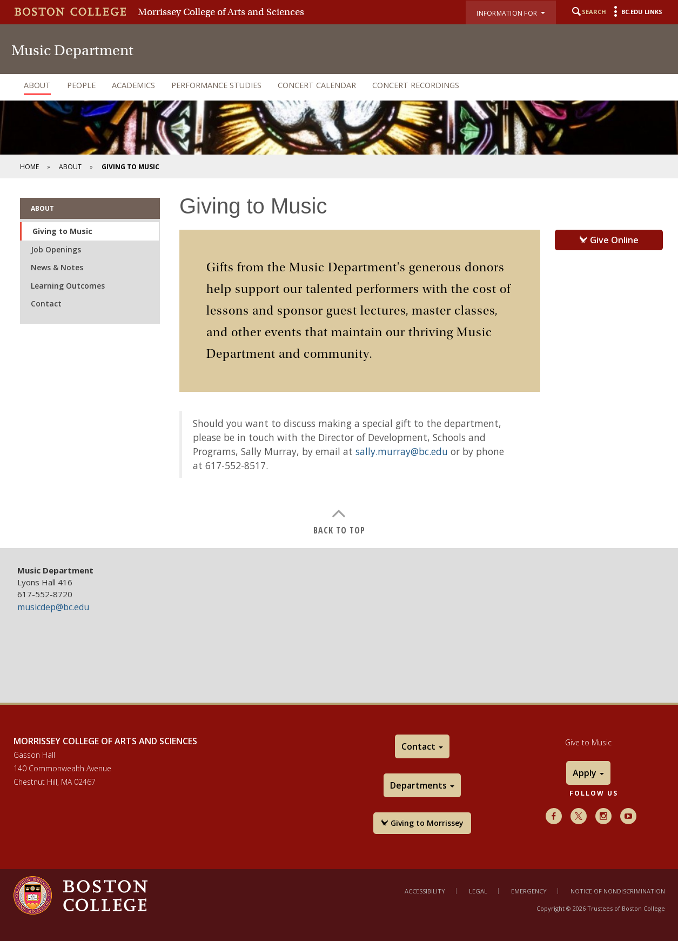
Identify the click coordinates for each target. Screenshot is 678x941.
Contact (46, 303)
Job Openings (56, 249)
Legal (478, 891)
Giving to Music (62, 231)
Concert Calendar (317, 85)
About (37, 85)
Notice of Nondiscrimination (617, 891)
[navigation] (339, 85)
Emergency (529, 891)
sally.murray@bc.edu (401, 451)
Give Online (609, 240)
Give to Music (588, 742)
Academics (133, 85)
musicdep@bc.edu (53, 607)
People (81, 85)
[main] (339, 363)
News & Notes (57, 267)
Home (29, 166)
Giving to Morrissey (422, 823)
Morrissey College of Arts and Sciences (221, 12)
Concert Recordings (415, 85)
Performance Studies (216, 85)
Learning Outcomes (68, 286)
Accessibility (425, 891)
